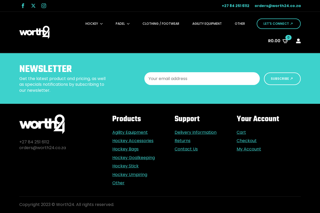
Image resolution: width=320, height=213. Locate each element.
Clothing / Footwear (161, 23)
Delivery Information (196, 132)
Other (240, 23)
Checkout (247, 141)
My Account (249, 149)
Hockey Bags (125, 149)
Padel (120, 23)
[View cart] (278, 40)
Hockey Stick (125, 166)
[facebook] (23, 5)
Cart (241, 132)
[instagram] (43, 5)
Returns (182, 141)
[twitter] (33, 5)
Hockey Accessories (132, 141)
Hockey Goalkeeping (133, 158)
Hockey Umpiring (129, 175)
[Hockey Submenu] (103, 24)
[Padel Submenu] (130, 24)
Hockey (91, 23)
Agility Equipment (207, 23)
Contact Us (186, 149)
